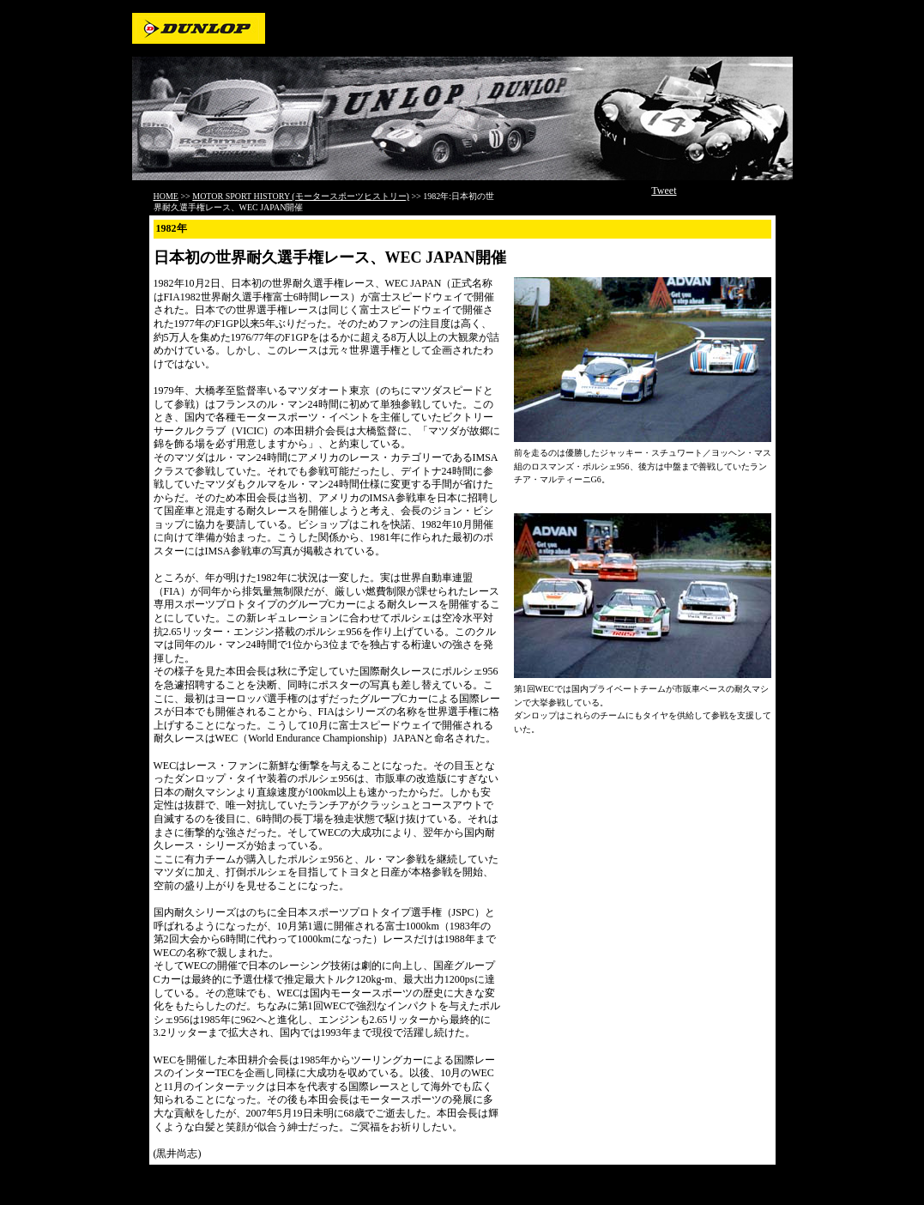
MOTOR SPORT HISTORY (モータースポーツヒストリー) (300, 196)
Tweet (663, 191)
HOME (166, 196)
